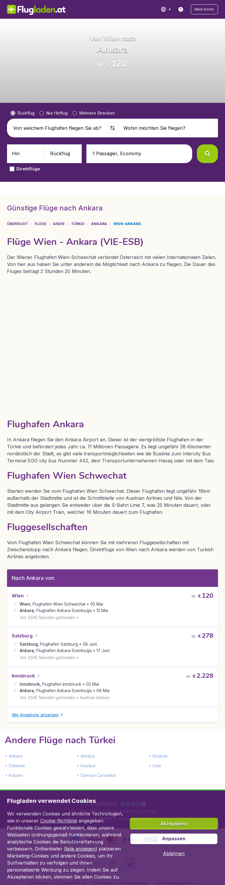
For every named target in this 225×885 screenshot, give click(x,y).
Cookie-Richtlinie (58, 821)
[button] (208, 9)
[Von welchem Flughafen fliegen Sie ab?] (57, 162)
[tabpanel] (112, 539)
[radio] (23, 147)
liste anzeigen (81, 849)
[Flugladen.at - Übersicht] (32, 9)
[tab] (20, 237)
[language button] (173, 9)
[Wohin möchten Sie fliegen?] (168, 162)
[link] (188, 9)
